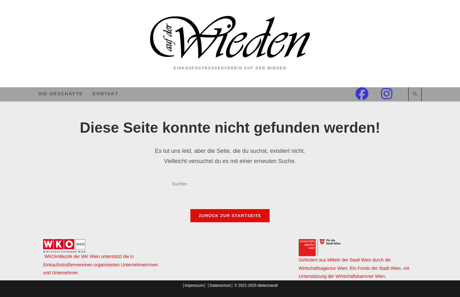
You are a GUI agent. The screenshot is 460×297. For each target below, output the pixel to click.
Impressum (194, 285)
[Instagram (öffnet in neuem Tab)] (393, 93)
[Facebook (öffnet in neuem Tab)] (368, 93)
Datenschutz (220, 285)
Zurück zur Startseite (230, 216)
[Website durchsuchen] (414, 94)
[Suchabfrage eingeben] (230, 184)
